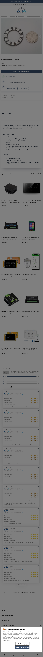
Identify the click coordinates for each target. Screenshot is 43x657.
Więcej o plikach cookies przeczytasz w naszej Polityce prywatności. (21, 639)
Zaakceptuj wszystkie (22, 647)
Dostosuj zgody (22, 644)
